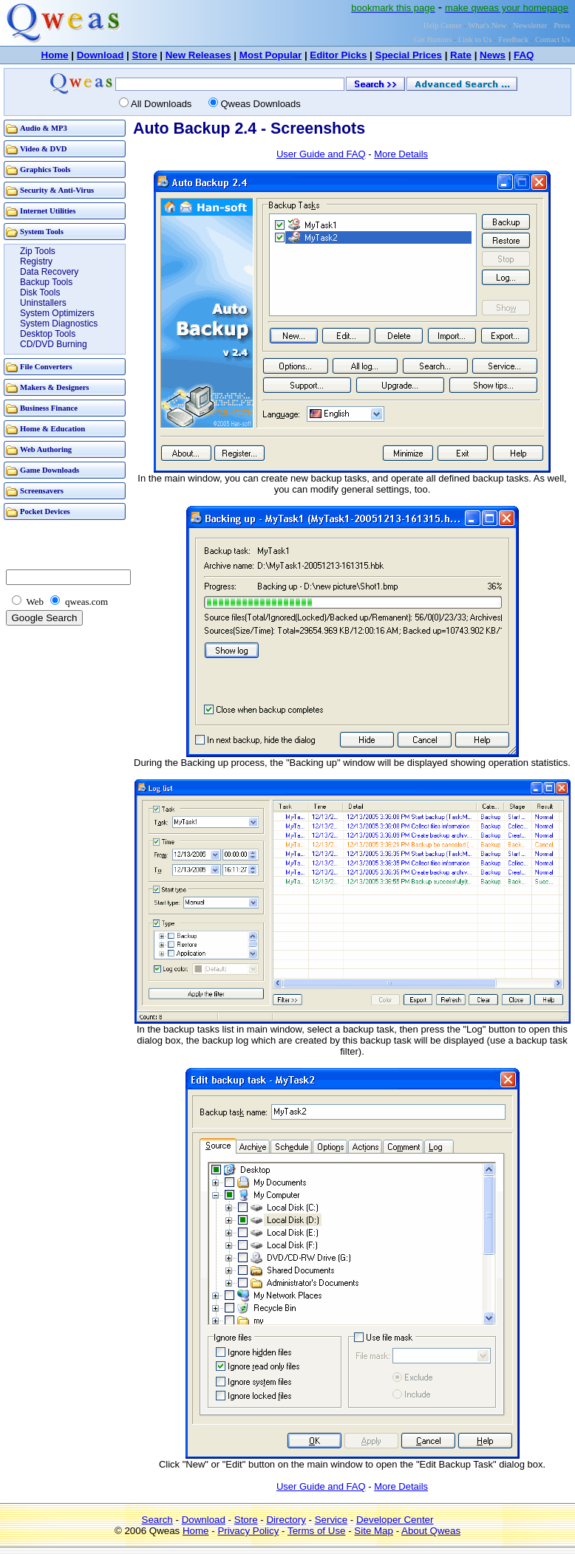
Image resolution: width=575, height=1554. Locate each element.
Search (157, 1519)
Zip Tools (37, 251)
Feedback (513, 39)
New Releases (198, 55)
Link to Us (475, 39)
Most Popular (270, 55)
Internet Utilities (47, 211)
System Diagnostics (59, 323)
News (493, 55)
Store (144, 55)
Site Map (373, 1530)
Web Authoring (46, 449)
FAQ (524, 55)
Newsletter (530, 25)
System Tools (42, 231)
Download (100, 55)
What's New (487, 25)
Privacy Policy (248, 1530)
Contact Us (553, 39)
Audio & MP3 (43, 128)
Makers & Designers (54, 387)
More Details (401, 154)
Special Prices (408, 55)
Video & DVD (43, 149)
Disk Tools (40, 292)
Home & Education (52, 429)
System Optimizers (57, 313)
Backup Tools (46, 282)
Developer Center (394, 1519)
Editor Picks (338, 55)
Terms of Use (317, 1530)
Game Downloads (49, 470)
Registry (36, 261)
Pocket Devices (45, 511)
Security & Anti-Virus (57, 190)
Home (55, 55)
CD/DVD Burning (53, 344)
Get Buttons (433, 39)
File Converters (46, 367)
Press (562, 25)
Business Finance (49, 408)
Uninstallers (43, 303)
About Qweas (430, 1530)
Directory (285, 1519)
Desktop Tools (47, 334)
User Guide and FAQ (321, 154)
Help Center (442, 25)
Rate (461, 55)
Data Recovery (49, 272)
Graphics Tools (45, 169)
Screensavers (42, 491)
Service (331, 1519)
